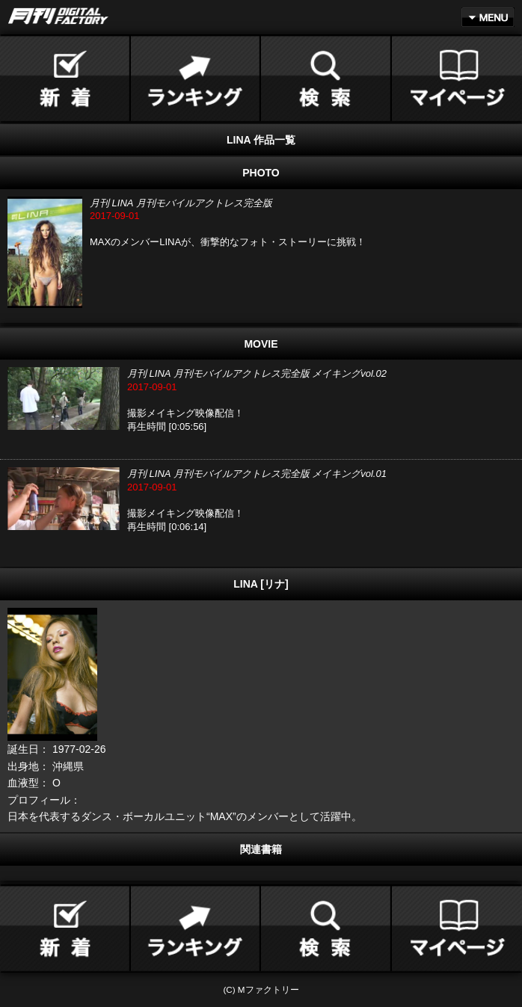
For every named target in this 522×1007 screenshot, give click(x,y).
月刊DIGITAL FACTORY (58, 16)
